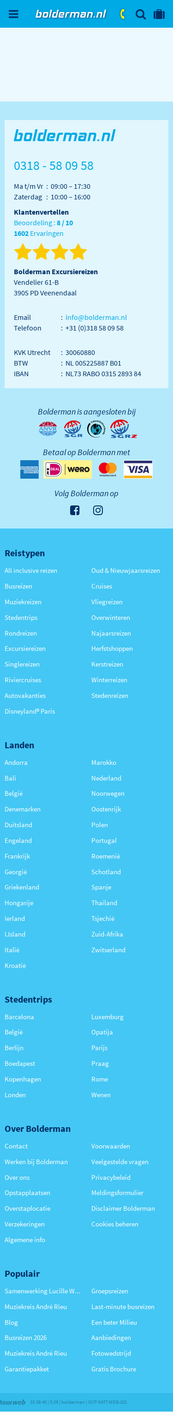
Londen (15, 1094)
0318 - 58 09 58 (123, 13)
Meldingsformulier (117, 1192)
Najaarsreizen (111, 633)
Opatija (102, 1031)
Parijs (99, 1047)
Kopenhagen (23, 1079)
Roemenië (105, 856)
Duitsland (18, 824)
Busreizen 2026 (26, 1337)
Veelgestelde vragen (120, 1161)
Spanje (101, 887)
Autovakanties (25, 695)
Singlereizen (22, 664)
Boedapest (20, 1063)
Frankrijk (17, 856)
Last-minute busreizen (123, 1306)
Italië (12, 949)
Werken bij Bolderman (36, 1161)
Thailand (104, 902)
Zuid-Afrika (107, 934)
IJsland (15, 934)
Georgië (16, 871)
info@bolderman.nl (96, 317)
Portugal (104, 840)
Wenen (101, 1094)
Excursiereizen (25, 648)
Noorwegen (108, 793)
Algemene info (25, 1239)
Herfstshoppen (112, 648)
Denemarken (23, 809)
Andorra (16, 762)
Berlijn (14, 1047)
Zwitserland (108, 949)
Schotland (106, 871)
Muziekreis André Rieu (36, 1306)
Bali (10, 778)
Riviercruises (23, 679)
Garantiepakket (27, 1368)
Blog (11, 1322)
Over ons (17, 1177)
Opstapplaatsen (27, 1192)
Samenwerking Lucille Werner (43, 1290)
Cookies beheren (114, 1224)
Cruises (101, 586)
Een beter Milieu (114, 1322)
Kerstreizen (107, 664)
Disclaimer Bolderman (123, 1208)
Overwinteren (110, 617)
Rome (99, 1079)
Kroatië (15, 965)
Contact (16, 1146)
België (14, 793)
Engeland (18, 840)
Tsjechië (102, 918)
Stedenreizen (109, 695)
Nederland (106, 778)
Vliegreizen (107, 601)
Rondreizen (21, 633)
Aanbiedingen (111, 1337)
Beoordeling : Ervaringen (43, 228)
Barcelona (19, 1016)
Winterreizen (109, 679)
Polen (99, 824)
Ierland (15, 918)
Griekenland (22, 887)
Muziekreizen (23, 601)
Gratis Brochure (113, 1368)
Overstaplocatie (27, 1208)
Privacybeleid (111, 1177)
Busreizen (18, 586)
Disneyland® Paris (30, 711)
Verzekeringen (25, 1224)
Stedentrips (21, 617)
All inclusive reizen (31, 570)
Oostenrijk (106, 809)
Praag (100, 1063)
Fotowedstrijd (111, 1353)
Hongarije (19, 902)
